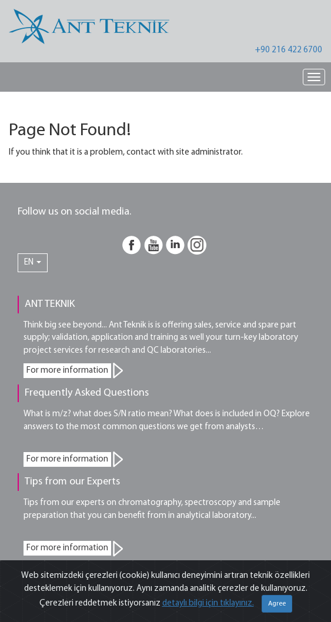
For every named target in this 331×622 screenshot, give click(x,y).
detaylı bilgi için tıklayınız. (208, 603)
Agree (277, 603)
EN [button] (32, 262)
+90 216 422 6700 (288, 50)
